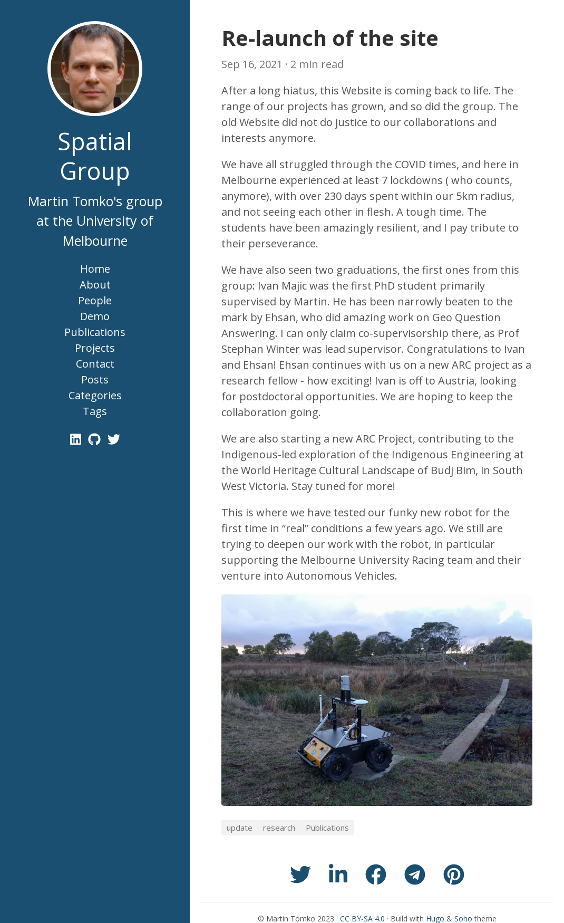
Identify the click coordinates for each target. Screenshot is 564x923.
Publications (94, 332)
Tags (95, 411)
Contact (95, 364)
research (279, 827)
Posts (95, 379)
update (239, 827)
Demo (95, 316)
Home (95, 269)
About (95, 284)
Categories (95, 395)
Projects (95, 348)
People (95, 300)
